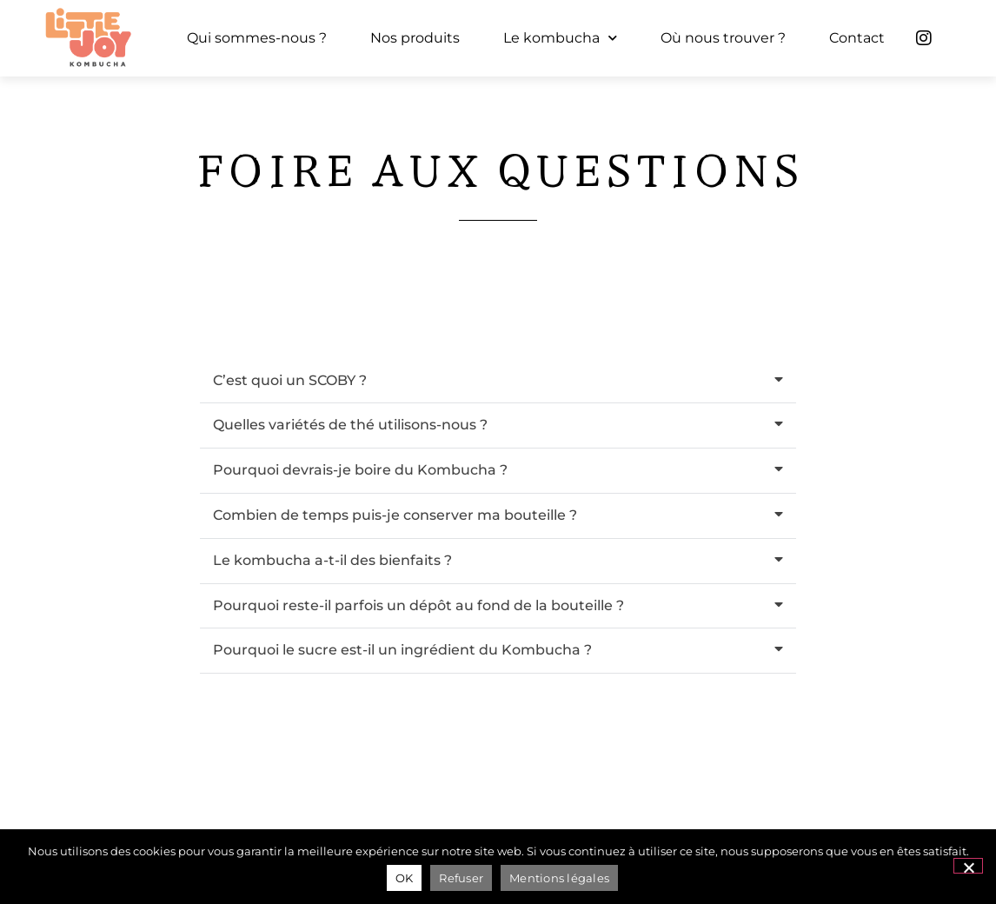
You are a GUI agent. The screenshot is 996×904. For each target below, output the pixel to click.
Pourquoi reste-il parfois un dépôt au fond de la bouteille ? (418, 605)
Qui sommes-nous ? (257, 38)
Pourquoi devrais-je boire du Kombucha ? (360, 470)
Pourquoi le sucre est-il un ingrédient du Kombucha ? (402, 649)
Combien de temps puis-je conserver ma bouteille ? (395, 515)
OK (404, 878)
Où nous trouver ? (723, 38)
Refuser (461, 878)
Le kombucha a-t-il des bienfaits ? (332, 560)
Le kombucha (560, 37)
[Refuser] (968, 866)
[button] (497, 381)
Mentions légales (559, 878)
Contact (857, 38)
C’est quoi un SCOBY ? (290, 380)
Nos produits (415, 38)
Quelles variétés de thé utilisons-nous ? (350, 424)
